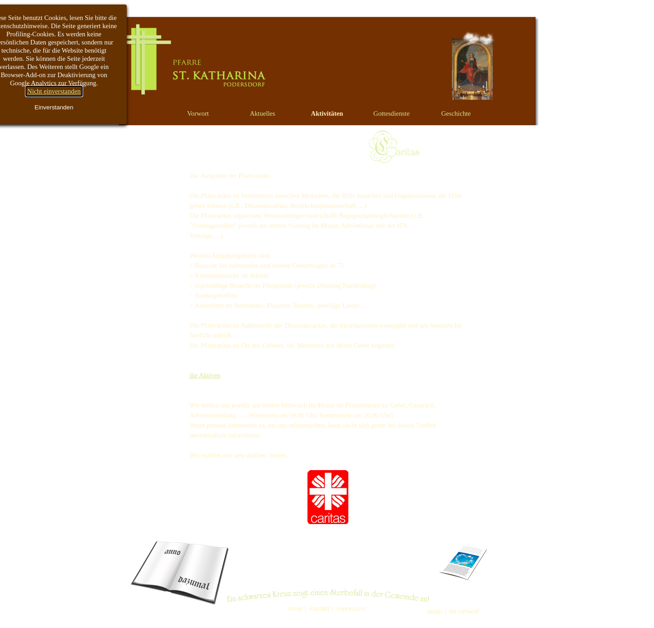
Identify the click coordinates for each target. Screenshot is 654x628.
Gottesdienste (391, 113)
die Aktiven (204, 375)
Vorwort (198, 113)
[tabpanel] (327, 348)
